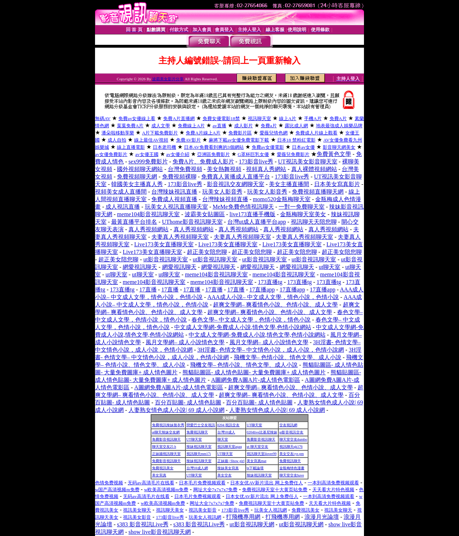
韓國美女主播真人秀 (137, 184)
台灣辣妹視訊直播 (174, 192)
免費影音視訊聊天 (166, 439)
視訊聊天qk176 (291, 447)
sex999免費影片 (147, 161)
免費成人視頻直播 (174, 199)
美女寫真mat (256, 461)
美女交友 (224, 475)
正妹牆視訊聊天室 (166, 454)
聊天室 (222, 439)
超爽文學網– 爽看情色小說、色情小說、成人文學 (275, 305)
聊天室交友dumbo (293, 439)
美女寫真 (159, 475)
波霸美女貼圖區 (205, 214)
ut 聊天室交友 (257, 447)
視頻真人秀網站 (266, 169)
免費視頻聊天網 (137, 177)
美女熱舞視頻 (224, 169)
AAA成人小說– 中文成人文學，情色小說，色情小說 (273, 297)
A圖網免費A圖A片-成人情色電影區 (255, 380)
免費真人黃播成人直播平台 (235, 177)
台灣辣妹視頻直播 (225, 199)
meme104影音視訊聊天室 (148, 214)
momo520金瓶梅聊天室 (282, 199)
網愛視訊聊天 (140, 267)
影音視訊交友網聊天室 (235, 184)
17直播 (148, 289)
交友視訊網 (288, 425)
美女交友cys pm (291, 454)
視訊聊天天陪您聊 (314, 222)
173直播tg (270, 282)
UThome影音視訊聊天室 (192, 222)
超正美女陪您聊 (207, 252)
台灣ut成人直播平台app (256, 222)
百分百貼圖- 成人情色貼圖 (188, 402)
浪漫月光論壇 (321, 517)
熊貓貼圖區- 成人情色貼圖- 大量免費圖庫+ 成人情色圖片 (254, 372)
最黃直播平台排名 (134, 222)
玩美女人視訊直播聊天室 (176, 207)
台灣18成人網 (197, 468)
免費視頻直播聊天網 (318, 192)
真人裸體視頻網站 (314, 169)
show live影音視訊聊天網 (159, 532)
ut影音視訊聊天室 (165, 259)
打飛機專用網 (243, 517)
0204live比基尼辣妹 (262, 432)
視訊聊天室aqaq (229, 447)
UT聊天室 (254, 425)
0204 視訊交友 (228, 425)
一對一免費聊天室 (302, 207)
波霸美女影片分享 (168, 79)
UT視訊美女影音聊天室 (307, 161)
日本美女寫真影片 (337, 184)
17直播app (262, 289)
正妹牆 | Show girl (231, 461)
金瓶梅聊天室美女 (303, 214)
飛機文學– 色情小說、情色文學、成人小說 (287, 357)
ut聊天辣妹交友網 (166, 432)
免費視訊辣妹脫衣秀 (168, 425)
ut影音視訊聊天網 (252, 524)
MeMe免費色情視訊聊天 (243, 207)
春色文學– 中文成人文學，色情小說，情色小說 (251, 320)
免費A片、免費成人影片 (203, 161)
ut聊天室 (329, 267)
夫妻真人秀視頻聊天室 (180, 237)
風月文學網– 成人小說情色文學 (185, 342)
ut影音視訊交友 (291, 432)
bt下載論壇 (255, 468)
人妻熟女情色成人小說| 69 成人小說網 (176, 410)
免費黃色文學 (334, 154)
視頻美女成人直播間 (121, 192)
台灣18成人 (226, 432)
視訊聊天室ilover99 (261, 454)
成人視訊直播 (122, 207)
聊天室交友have (291, 475)
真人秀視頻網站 (148, 229)
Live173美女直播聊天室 (163, 244)
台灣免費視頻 (185, 169)
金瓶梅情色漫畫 (291, 468)
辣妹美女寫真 (228, 468)
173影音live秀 (256, 161)
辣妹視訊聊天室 (199, 447)
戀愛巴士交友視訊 (200, 425)
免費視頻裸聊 (179, 177)
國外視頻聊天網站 (140, 169)
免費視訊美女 (163, 468)
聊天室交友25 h (164, 447)
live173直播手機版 (252, 214)
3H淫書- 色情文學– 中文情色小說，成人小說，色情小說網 (270, 350)
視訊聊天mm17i (198, 454)
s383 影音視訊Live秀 (143, 524)
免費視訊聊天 (197, 432)
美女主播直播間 (289, 184)
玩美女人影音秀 (222, 192)
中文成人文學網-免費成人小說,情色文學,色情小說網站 (242, 327)
